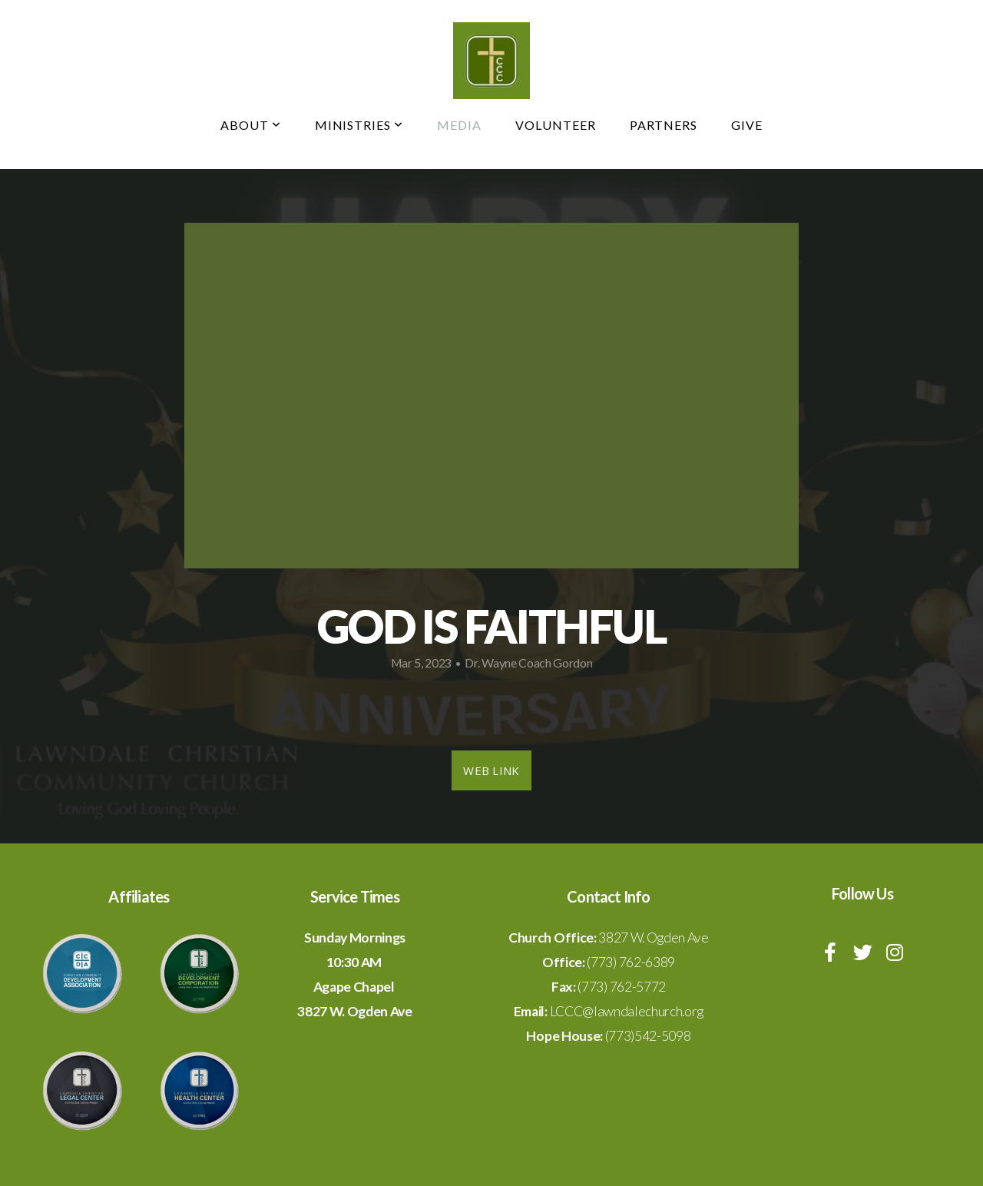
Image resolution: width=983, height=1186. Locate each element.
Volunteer (555, 125)
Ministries (359, 125)
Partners (664, 125)
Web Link (491, 770)
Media (459, 125)
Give (747, 125)
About (250, 125)
